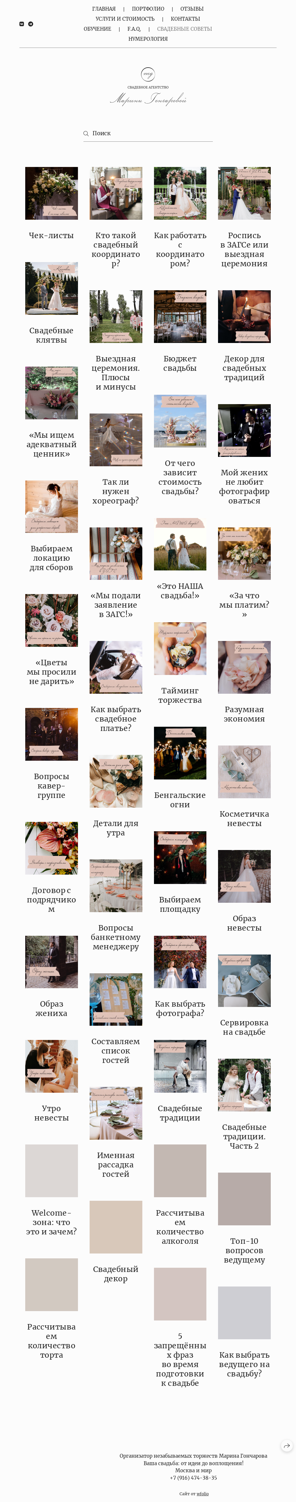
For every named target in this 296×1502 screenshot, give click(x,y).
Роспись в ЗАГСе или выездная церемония (244, 249)
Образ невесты (244, 923)
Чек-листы (51, 235)
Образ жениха (52, 1008)
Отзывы (192, 9)
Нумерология (148, 39)
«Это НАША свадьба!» (180, 590)
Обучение (97, 29)
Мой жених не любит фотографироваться (244, 486)
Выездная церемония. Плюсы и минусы (116, 373)
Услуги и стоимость (125, 19)
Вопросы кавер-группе (51, 786)
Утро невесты (51, 1113)
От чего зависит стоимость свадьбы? (180, 477)
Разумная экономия (244, 714)
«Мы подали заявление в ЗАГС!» (116, 605)
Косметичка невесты (244, 818)
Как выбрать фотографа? (180, 1008)
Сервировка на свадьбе (244, 1027)
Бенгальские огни (180, 799)
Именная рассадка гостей (116, 1165)
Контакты (185, 19)
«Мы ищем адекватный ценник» (52, 444)
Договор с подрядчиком (51, 900)
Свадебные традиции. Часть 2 (244, 1136)
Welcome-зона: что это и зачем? (51, 1222)
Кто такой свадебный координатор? (116, 249)
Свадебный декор (116, 1274)
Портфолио (148, 9)
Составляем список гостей (116, 1051)
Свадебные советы (184, 29)
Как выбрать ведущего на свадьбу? (244, 1364)
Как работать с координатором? (180, 249)
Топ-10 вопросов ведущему (244, 1250)
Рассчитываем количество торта (51, 1341)
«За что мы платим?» (244, 605)
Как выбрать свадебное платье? (116, 719)
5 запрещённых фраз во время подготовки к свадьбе (180, 1359)
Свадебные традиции (180, 1113)
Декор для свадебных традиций (244, 368)
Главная (104, 9)
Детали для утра (116, 828)
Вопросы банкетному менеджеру (116, 937)
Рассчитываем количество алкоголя (180, 1227)
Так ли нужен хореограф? (116, 491)
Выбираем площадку (180, 904)
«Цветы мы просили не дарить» (52, 672)
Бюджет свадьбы (180, 363)
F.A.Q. (134, 29)
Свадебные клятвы (51, 335)
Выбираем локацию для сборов (51, 558)
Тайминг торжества (180, 695)
